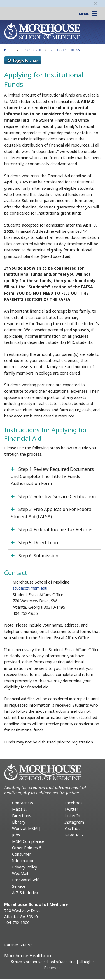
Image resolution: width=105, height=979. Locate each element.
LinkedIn (72, 815)
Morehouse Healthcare (28, 955)
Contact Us (22, 802)
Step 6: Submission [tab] (37, 556)
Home (8, 49)
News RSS (73, 835)
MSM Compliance (28, 841)
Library (18, 822)
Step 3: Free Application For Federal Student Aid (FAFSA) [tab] (52, 513)
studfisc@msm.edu (30, 588)
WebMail (20, 873)
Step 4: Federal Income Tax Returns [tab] (54, 529)
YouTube (72, 828)
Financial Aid (31, 49)
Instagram (74, 822)
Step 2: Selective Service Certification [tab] (56, 496)
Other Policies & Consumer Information (27, 854)
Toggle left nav (23, 60)
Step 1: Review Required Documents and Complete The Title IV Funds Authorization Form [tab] (52, 476)
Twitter (71, 809)
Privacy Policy (24, 867)
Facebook (73, 802)
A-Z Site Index (25, 892)
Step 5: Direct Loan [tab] (37, 542)
